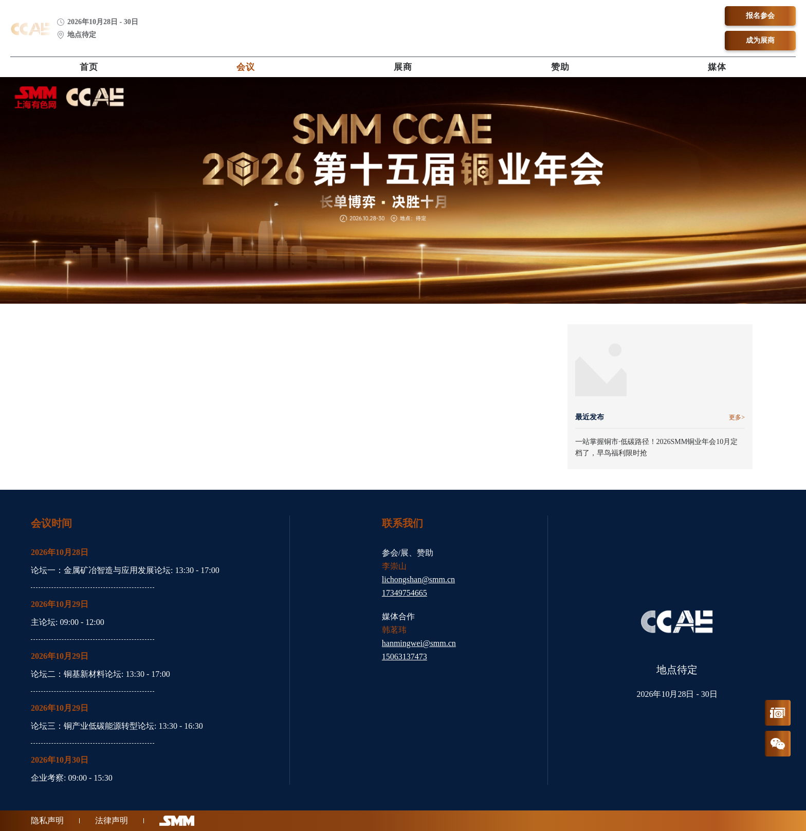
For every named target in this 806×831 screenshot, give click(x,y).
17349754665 (404, 592)
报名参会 (760, 16)
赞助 (560, 67)
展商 (403, 67)
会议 (245, 67)
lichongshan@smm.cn (418, 579)
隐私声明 (47, 820)
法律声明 (111, 820)
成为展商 (760, 40)
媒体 (717, 67)
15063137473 (404, 656)
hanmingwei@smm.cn (419, 643)
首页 (89, 67)
